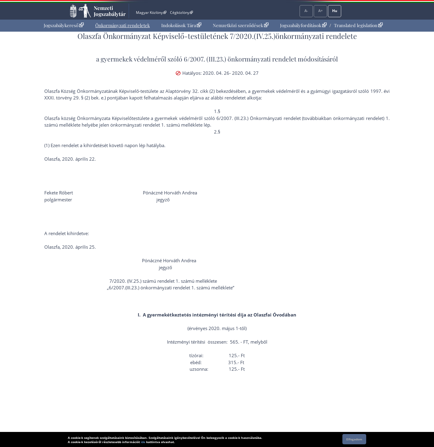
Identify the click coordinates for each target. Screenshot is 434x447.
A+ (320, 10)
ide (143, 442)
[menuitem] (63, 25)
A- (306, 10)
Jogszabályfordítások (303, 25)
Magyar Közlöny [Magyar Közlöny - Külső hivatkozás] (151, 12)
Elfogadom (354, 439)
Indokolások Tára (181, 25)
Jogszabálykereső (64, 25)
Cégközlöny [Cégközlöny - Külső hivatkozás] (181, 12)
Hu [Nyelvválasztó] (334, 10)
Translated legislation (358, 25)
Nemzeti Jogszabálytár (110, 11)
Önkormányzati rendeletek (122, 25)
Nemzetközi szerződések (241, 25)
